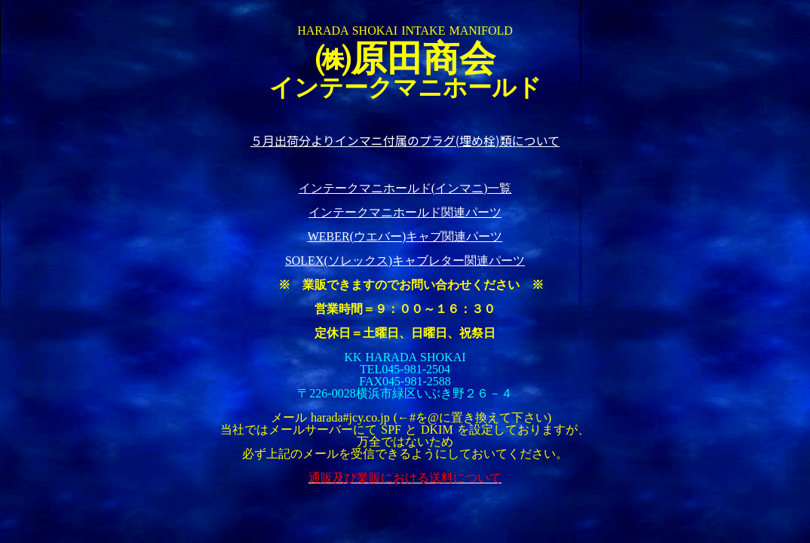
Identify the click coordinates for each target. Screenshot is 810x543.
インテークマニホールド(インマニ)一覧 (405, 188)
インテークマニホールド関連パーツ (405, 212)
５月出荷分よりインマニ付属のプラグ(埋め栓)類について (405, 140)
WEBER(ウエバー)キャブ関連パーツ (405, 236)
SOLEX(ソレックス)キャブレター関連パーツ (405, 260)
